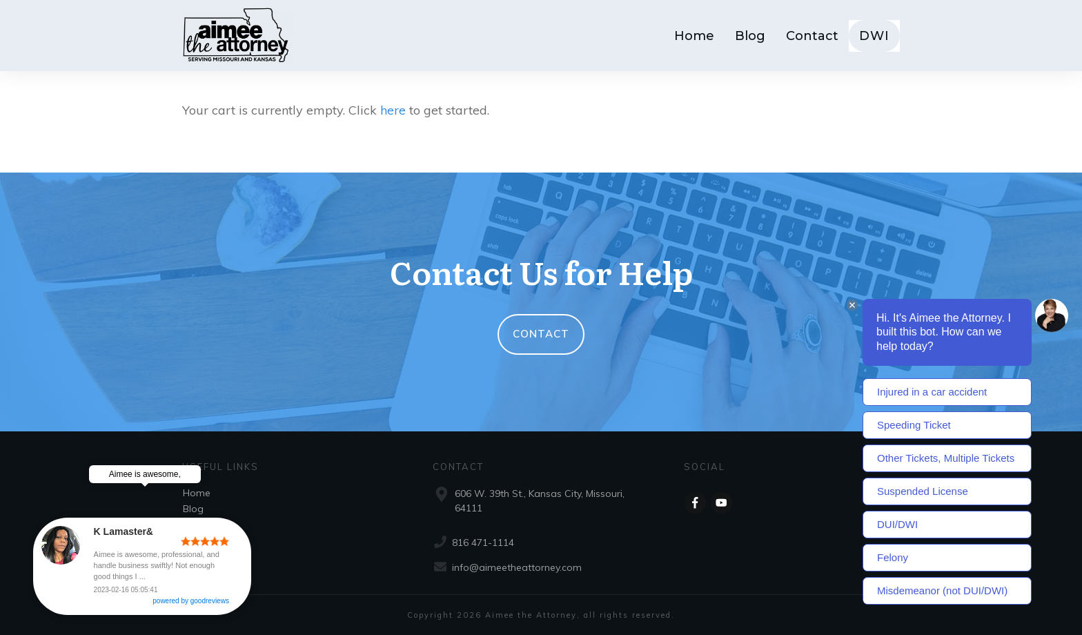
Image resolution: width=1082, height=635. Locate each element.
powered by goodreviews (211, 603)
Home (196, 493)
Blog (193, 508)
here (393, 110)
